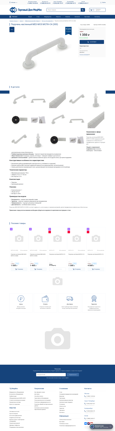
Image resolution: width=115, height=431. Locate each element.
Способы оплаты (38, 396)
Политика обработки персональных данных (43, 405)
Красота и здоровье (14, 404)
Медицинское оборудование (16, 392)
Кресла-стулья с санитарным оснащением (16, 420)
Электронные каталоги (65, 419)
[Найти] (83, 10)
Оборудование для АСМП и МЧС (17, 398)
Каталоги (77, 16)
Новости (58, 16)
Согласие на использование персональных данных (41, 408)
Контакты (97, 16)
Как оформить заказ (39, 392)
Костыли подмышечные (15, 415)
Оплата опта (62, 406)
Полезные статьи (63, 423)
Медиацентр (47, 16)
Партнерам (62, 398)
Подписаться (72, 374)
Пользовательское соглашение (42, 400)
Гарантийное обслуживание (41, 398)
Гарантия (61, 408)
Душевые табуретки (14, 425)
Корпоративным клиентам (66, 400)
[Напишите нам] (101, 426)
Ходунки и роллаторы (15, 417)
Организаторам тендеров (65, 402)
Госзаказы (62, 404)
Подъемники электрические (16, 427)
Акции (30, 16)
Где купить (62, 410)
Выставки (87, 16)
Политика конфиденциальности (42, 402)
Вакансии (61, 396)
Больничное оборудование (16, 394)
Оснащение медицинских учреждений (68, 394)
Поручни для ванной (14, 423)
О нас (38, 16)
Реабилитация (12, 396)
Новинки (67, 16)
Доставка (36, 394)
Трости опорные (13, 413)
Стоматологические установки (17, 400)
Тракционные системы (15, 402)
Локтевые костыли (14, 411)
